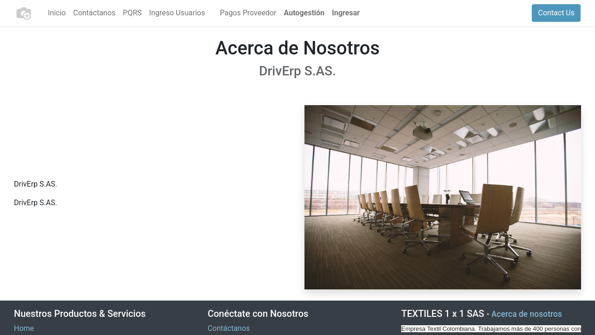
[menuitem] (56, 13)
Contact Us (556, 12)
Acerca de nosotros (526, 314)
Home (24, 328)
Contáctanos (229, 328)
